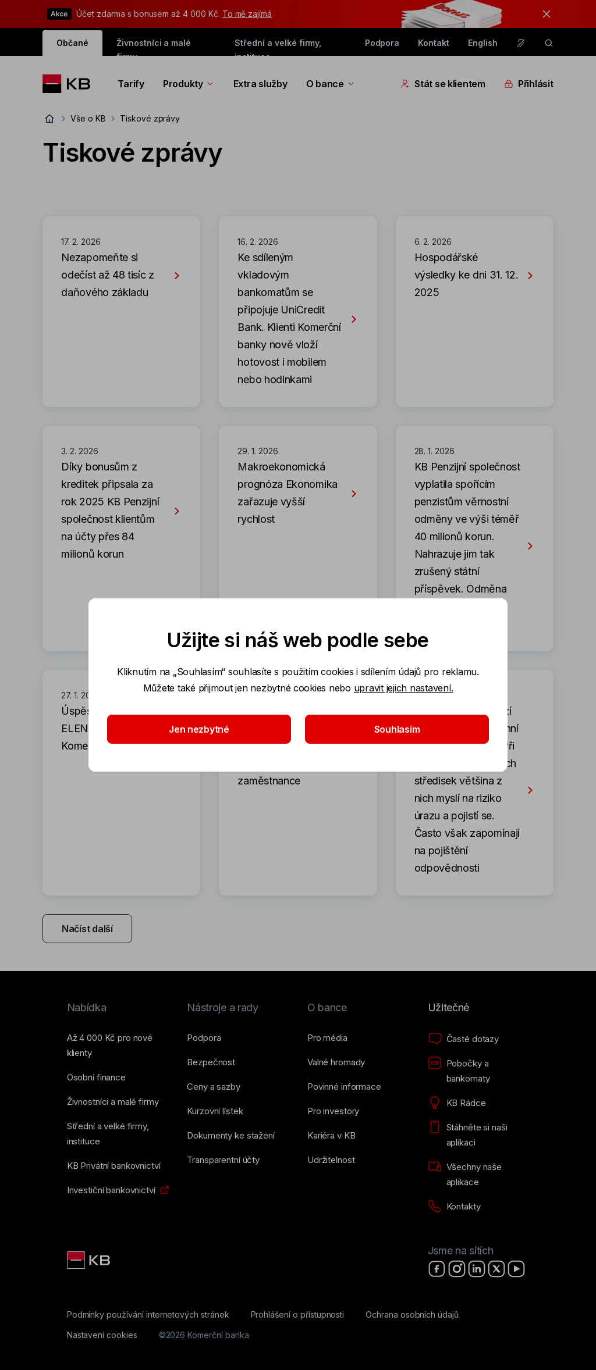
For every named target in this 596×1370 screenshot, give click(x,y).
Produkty (189, 84)
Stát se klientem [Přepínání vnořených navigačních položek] (442, 84)
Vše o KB (88, 118)
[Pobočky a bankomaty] (479, 1071)
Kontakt (433, 43)
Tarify (131, 84)
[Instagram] (457, 1269)
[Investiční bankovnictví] (111, 1190)
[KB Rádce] (457, 1103)
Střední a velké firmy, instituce (278, 47)
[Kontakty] (454, 1206)
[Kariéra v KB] (331, 1135)
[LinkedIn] (476, 1269)
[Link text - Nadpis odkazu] (89, 1260)
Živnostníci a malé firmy (153, 47)
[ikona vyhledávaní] (549, 43)
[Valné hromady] (336, 1062)
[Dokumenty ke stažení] (230, 1135)
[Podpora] (204, 1038)
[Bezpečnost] (211, 1062)
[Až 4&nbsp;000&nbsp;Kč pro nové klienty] (118, 1045)
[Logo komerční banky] (70, 83)
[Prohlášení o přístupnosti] (298, 1315)
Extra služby (260, 84)
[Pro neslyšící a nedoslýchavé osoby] (521, 43)
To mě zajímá (247, 14)
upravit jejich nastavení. (403, 688)
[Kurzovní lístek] (215, 1111)
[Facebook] (437, 1269)
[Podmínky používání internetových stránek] (148, 1315)
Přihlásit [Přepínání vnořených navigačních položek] (529, 84)
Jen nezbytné (199, 729)
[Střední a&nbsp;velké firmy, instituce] (118, 1134)
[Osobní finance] (96, 1077)
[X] (496, 1269)
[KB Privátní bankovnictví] (114, 1165)
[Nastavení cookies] (102, 1335)
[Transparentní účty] (223, 1160)
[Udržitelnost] (330, 1160)
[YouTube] (516, 1269)
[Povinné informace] (344, 1086)
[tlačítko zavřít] (544, 14)
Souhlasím (397, 729)
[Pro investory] (333, 1111)
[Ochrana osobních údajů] (412, 1315)
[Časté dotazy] (463, 1039)
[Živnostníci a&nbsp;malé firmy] (113, 1101)
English (483, 43)
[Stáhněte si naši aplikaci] (479, 1135)
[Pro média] (327, 1038)
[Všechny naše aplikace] (479, 1174)
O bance (331, 84)
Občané (72, 43)
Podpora (382, 43)
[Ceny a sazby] (213, 1086)
